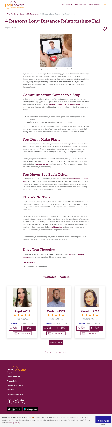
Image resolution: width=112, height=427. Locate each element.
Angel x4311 (22, 311)
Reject (103, 424)
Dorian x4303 (56, 311)
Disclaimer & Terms (15, 385)
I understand (103, 419)
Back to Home (57, 352)
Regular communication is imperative (64, 104)
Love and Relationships (29, 14)
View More (56, 342)
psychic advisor (55, 227)
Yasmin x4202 (90, 311)
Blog (12, 14)
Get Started (67, 5)
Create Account (13, 377)
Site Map (10, 390)
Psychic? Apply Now (15, 394)
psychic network (43, 164)
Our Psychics (80, 5)
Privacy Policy (14, 423)
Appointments (22, 333)
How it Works (94, 5)
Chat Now (27, 328)
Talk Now (47, 328)
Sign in (71, 254)
